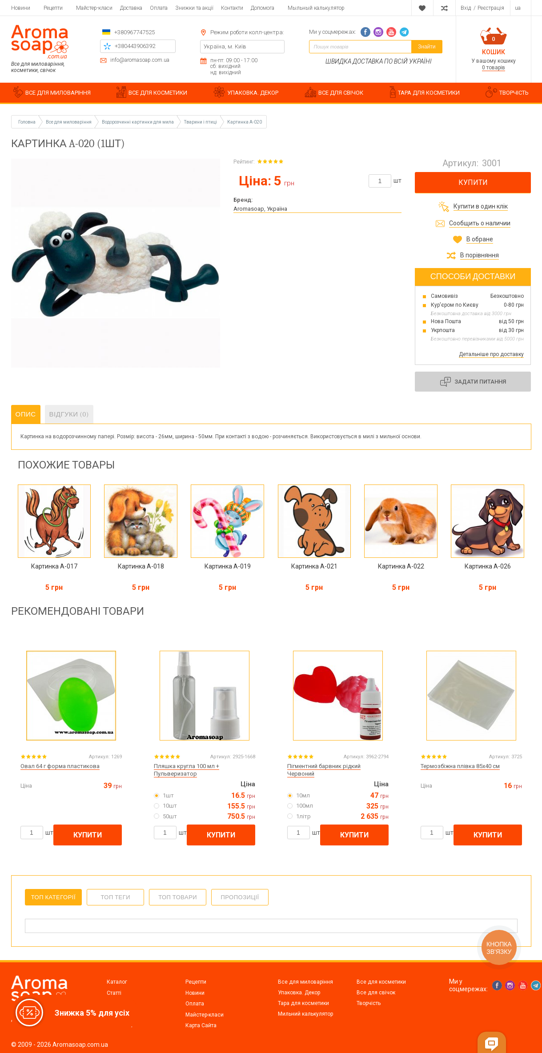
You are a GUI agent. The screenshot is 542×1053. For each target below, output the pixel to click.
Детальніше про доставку (491, 354)
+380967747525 (134, 32)
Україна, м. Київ (225, 46)
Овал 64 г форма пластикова (60, 766)
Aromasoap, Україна (260, 208)
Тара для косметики (303, 1003)
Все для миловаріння (305, 982)
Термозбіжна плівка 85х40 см (460, 766)
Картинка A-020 (244, 122)
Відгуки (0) (69, 414)
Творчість (369, 1003)
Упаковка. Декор (299, 992)
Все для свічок (376, 992)
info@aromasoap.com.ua (139, 60)
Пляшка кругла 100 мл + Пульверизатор (186, 770)
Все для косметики (381, 982)
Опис (26, 414)
